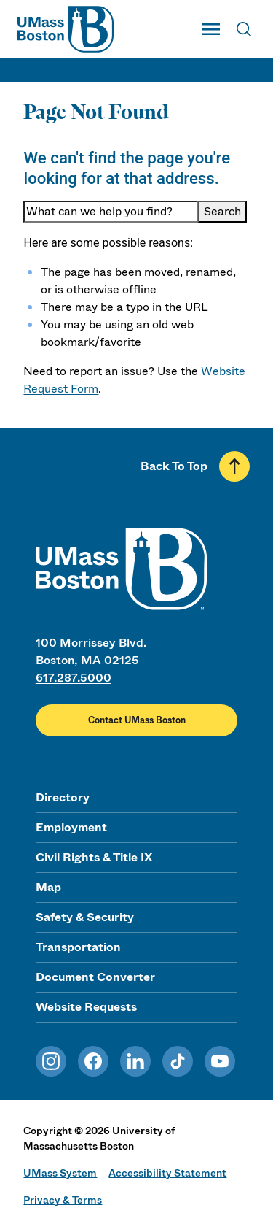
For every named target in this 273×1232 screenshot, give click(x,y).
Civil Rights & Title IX (94, 857)
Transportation (78, 947)
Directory (63, 797)
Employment (71, 827)
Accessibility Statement (167, 1173)
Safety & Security (85, 917)
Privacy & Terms (62, 1200)
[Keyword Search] (110, 212)
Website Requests (86, 1006)
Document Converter (95, 977)
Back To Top (174, 466)
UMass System (60, 1173)
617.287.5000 (73, 677)
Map (48, 887)
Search (222, 211)
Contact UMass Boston (137, 720)
